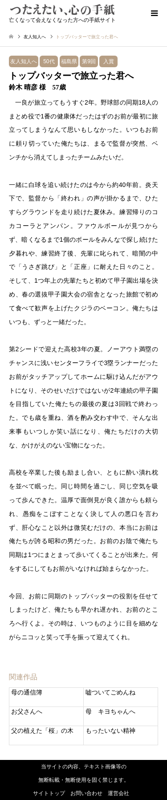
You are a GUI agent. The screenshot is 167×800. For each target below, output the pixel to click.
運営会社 (118, 793)
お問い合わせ (86, 793)
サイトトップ (49, 793)
